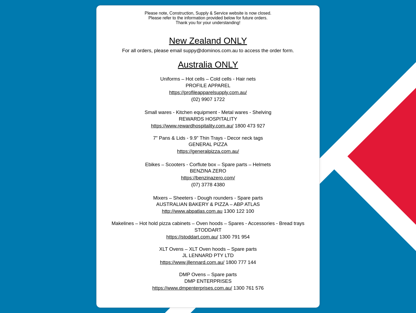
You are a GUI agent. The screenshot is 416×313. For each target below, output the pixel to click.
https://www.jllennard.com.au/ (192, 262)
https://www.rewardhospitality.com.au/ (192, 126)
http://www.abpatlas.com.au (192, 211)
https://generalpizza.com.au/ (208, 151)
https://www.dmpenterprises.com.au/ (192, 288)
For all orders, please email (152, 50)
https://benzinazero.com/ (208, 177)
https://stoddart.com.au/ (192, 237)
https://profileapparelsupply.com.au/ (208, 92)
